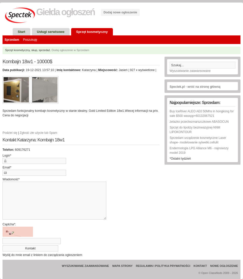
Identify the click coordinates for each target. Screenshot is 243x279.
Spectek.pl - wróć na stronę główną (195, 87)
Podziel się (10, 133)
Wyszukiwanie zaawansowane (190, 71)
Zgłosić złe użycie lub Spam (38, 133)
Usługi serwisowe (51, 32)
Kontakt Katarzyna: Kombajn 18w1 (34, 140)
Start (21, 32)
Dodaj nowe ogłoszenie (120, 12)
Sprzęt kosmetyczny (92, 32)
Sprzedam (12, 39)
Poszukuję (30, 39)
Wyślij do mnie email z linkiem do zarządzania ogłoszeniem (42, 255)
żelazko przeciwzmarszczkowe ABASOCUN (199, 121)
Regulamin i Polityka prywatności (163, 265)
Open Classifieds (211, 272)
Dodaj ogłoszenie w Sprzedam (70, 50)
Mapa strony (122, 265)
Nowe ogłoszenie (224, 265)
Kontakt (200, 265)
